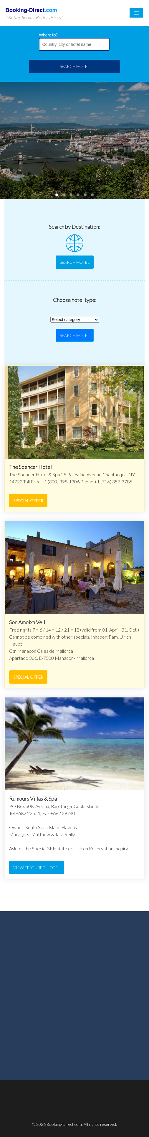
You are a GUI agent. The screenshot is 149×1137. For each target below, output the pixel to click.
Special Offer (28, 500)
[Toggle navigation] (136, 13)
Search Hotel (75, 66)
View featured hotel (36, 867)
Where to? (48, 34)
